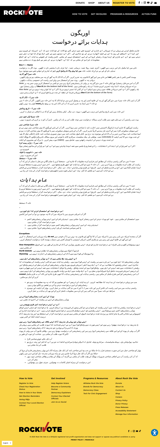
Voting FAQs (24, 399)
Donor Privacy (121, 404)
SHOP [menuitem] (91, 3)
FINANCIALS (89, 440)
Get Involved (58, 378)
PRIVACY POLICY (77, 440)
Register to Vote (26, 383)
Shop (117, 393)
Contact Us (120, 390)
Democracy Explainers (61, 393)
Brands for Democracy (93, 387)
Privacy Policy (121, 400)
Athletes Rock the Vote (93, 383)
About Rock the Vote (126, 378)
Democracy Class (90, 390)
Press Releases (121, 407)
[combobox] (7, 443)
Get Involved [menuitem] (99, 14)
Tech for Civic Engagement (95, 393)
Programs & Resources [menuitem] (124, 14)
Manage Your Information (126, 414)
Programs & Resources (95, 378)
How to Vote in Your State (30, 393)
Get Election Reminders (29, 396)
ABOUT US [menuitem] (103, 3)
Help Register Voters (60, 383)
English (5, 443)
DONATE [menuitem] (80, 3)
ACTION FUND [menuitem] (149, 14)
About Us (119, 387)
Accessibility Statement (125, 411)
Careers (118, 397)
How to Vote (25, 378)
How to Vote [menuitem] (79, 14)
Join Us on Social (58, 402)
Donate (118, 383)
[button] (154, 432)
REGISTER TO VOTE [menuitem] (124, 3)
